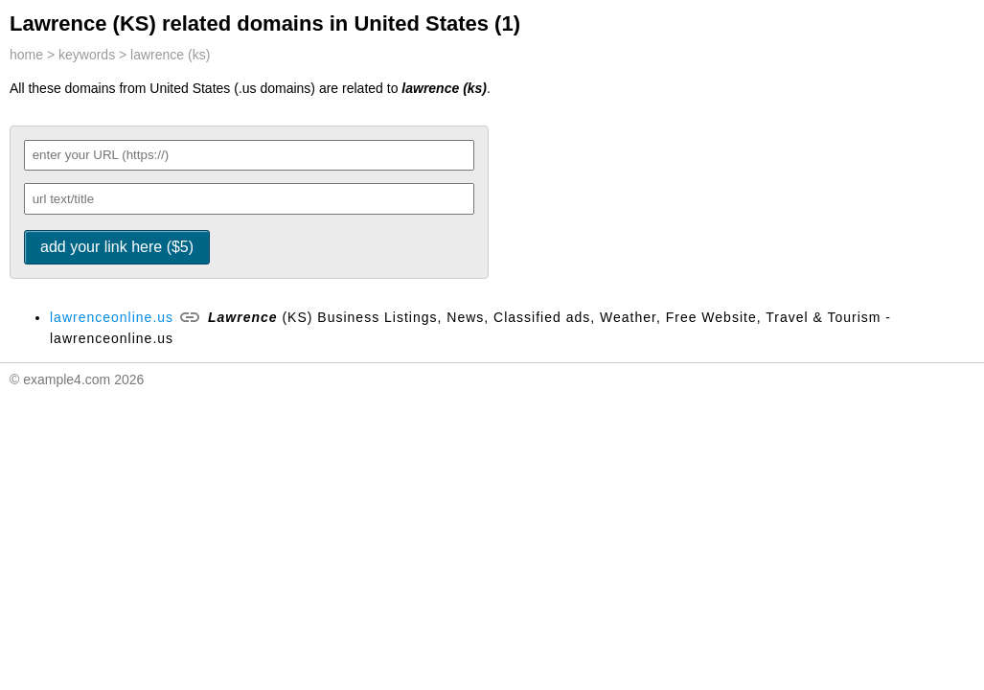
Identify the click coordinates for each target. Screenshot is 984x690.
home (26, 54)
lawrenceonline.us (111, 317)
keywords (86, 54)
